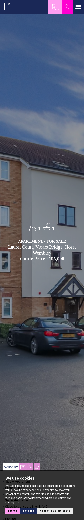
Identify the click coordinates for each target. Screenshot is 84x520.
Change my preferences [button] (55, 510)
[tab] (30, 467)
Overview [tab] (11, 467)
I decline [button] (28, 510)
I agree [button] (12, 510)
